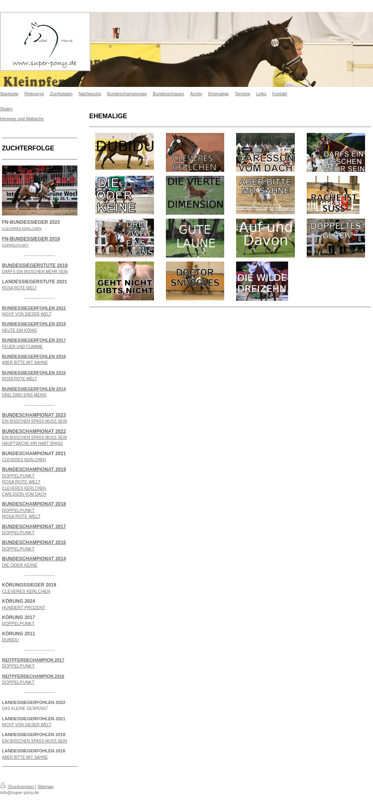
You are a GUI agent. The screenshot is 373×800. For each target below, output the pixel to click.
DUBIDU (10, 639)
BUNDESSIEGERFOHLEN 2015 (34, 372)
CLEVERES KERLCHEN (26, 591)
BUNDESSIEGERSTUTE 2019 (34, 265)
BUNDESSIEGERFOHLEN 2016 (34, 356)
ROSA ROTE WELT (21, 481)
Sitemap (45, 786)
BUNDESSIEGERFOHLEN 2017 (34, 340)
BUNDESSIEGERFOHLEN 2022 (34, 308)
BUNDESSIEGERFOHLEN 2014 (34, 389)
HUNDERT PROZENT (23, 607)
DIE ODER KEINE (19, 565)
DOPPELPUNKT (18, 475)
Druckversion (17, 786)
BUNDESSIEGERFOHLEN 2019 (34, 323)
